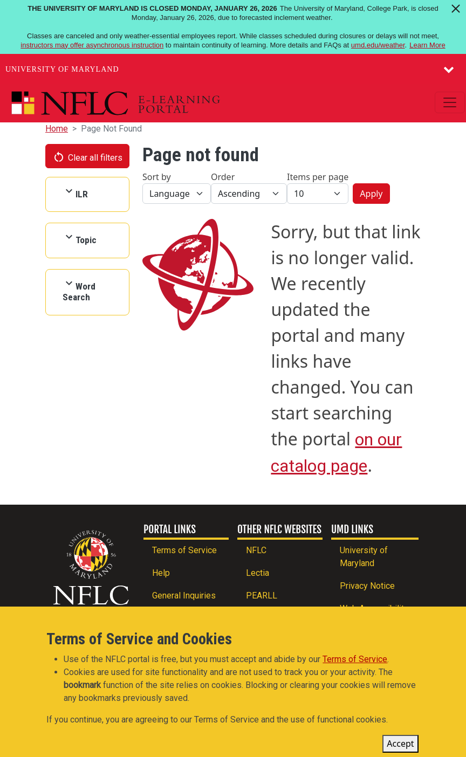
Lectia (257, 573)
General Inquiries (184, 595)
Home (56, 128)
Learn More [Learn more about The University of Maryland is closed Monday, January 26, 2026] (427, 45)
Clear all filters (87, 156)
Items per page (317, 177)
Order (223, 177)
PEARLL (261, 595)
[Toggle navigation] (450, 102)
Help (161, 573)
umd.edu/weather (378, 45)
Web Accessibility (374, 608)
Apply (371, 193)
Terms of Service (184, 550)
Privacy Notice (367, 586)
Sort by (156, 177)
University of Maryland (62, 69)
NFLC (256, 550)
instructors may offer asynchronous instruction (91, 45)
